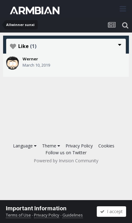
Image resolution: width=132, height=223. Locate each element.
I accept (111, 211)
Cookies (106, 146)
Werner (30, 59)
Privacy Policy (79, 146)
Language (24, 146)
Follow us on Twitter (66, 152)
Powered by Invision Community (66, 161)
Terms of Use (18, 215)
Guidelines (72, 215)
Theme (51, 146)
